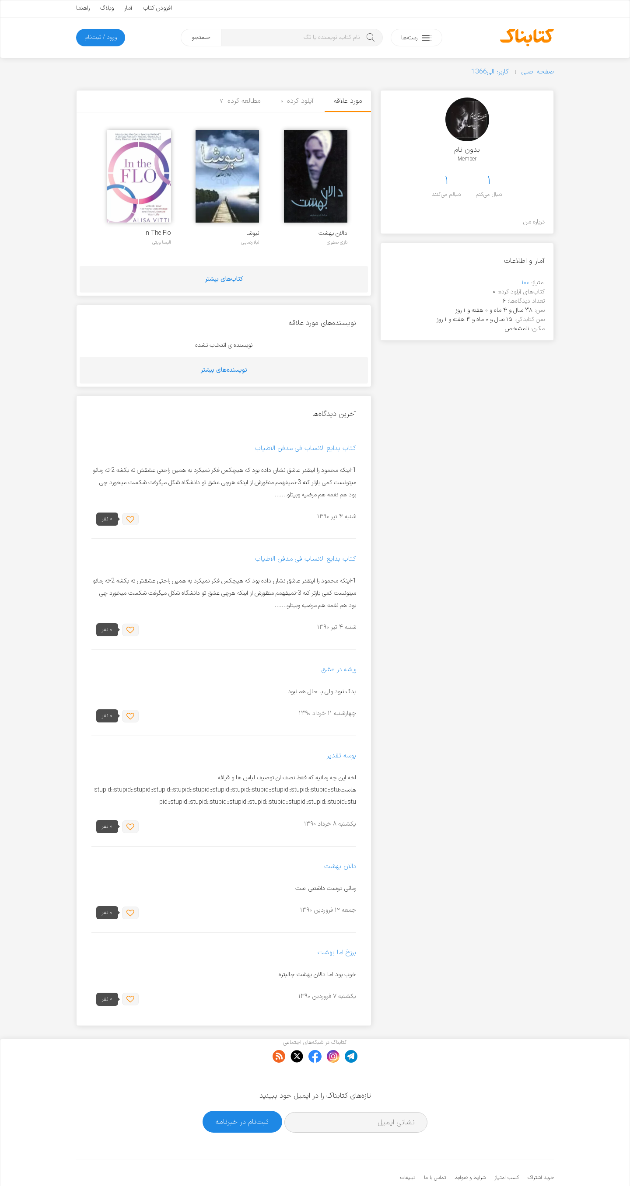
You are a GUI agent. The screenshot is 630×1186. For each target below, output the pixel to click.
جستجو (201, 37)
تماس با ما (435, 1151)
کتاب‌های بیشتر (224, 279)
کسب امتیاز (506, 1151)
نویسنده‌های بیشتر (224, 370)
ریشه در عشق (338, 670)
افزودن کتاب (157, 8)
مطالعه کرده (240, 101)
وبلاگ (107, 8)
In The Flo (157, 233)
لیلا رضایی (250, 242)
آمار (128, 8)
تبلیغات (407, 1151)
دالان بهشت (332, 233)
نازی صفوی (337, 242)
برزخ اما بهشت (337, 953)
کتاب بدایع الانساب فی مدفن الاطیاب (305, 448)
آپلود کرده (297, 101)
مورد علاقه (348, 101)
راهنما (83, 8)
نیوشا (252, 233)
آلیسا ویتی (161, 242)
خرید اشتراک (541, 1151)
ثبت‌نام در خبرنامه (242, 1094)
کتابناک (507, 1164)
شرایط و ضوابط (470, 1151)
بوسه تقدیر (341, 756)
